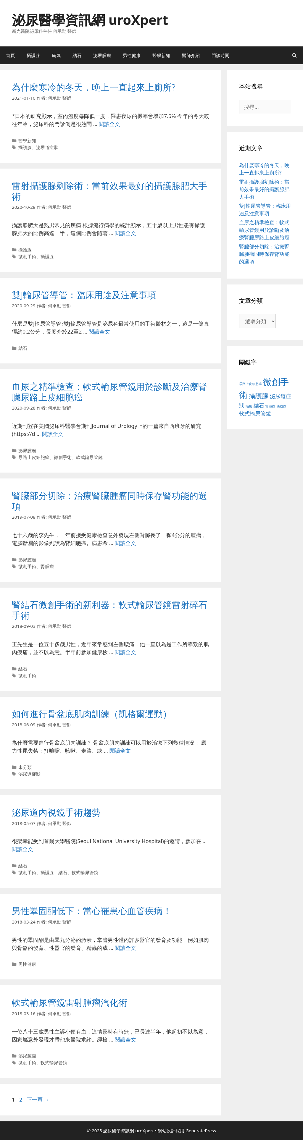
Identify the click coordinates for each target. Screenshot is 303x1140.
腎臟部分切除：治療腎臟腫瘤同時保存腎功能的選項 (109, 500)
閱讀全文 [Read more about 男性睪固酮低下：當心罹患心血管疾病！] (125, 947)
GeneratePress (201, 1130)
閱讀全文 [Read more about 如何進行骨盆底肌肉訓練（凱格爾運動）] (120, 750)
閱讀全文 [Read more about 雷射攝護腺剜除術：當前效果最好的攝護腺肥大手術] (125, 233)
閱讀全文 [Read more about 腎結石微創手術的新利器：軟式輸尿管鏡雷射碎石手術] (125, 652)
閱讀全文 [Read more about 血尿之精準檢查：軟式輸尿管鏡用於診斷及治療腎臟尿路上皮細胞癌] (52, 433)
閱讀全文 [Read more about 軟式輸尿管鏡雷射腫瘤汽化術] (125, 1039)
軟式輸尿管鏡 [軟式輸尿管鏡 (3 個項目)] (255, 413)
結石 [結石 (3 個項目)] (259, 405)
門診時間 (220, 55)
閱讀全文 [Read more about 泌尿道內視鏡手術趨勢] (22, 849)
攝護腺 (33, 55)
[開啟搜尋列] (294, 55)
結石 (76, 55)
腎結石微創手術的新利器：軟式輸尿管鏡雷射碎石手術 (109, 610)
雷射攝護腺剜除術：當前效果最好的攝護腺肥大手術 (109, 191)
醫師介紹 (191, 55)
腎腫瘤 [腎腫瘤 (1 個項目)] (270, 406)
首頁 (10, 55)
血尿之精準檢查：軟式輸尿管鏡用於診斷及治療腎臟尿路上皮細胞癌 (109, 391)
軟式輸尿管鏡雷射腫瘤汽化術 (69, 1002)
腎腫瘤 (47, 566)
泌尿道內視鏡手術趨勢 (56, 812)
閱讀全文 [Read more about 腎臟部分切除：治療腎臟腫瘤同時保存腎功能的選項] (125, 542)
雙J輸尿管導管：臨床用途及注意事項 (84, 295)
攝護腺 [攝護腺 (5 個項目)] (258, 395)
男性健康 (132, 55)
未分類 (25, 767)
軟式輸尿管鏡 (89, 457)
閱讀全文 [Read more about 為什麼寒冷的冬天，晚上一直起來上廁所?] (109, 123)
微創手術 (27, 256)
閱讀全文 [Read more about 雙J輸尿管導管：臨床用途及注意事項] (99, 331)
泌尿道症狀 (47, 147)
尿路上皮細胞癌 (33, 457)
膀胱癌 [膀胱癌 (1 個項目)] (281, 406)
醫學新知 (161, 55)
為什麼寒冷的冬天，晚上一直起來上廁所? (93, 87)
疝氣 (56, 55)
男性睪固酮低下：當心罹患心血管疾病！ (92, 911)
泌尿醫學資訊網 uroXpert (90, 20)
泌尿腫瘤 (102, 55)
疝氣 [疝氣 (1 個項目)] (249, 406)
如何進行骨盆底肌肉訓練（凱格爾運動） (92, 714)
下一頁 (38, 1099)
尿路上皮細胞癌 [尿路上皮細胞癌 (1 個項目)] (250, 384)
